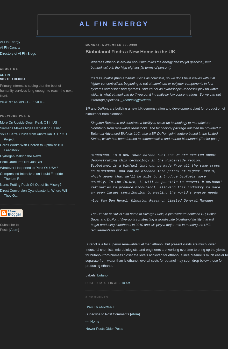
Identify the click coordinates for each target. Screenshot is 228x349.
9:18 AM (124, 283)
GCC (135, 230)
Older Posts (114, 329)
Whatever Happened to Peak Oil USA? (29, 168)
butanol (103, 275)
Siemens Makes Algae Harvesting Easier (30, 128)
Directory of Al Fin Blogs (18, 53)
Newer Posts (95, 329)
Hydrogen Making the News (20, 156)
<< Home (92, 321)
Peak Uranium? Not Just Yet (21, 162)
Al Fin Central (10, 47)
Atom (135, 314)
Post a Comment (100, 306)
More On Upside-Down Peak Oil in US (28, 122)
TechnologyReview (137, 100)
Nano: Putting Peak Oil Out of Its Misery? (30, 185)
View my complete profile (22, 102)
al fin (5, 75)
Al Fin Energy (114, 24)
